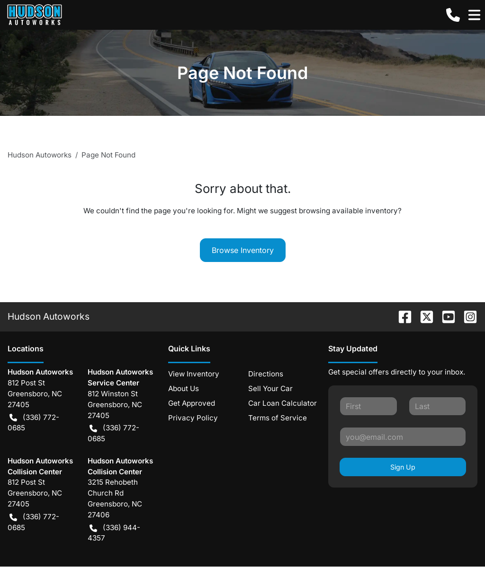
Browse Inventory (243, 250)
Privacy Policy (193, 417)
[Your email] (403, 436)
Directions (265, 373)
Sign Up (402, 467)
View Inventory (193, 373)
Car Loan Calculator (282, 403)
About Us (183, 388)
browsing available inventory (348, 210)
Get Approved (191, 403)
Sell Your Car (270, 388)
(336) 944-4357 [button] (114, 533)
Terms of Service (277, 417)
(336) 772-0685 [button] (33, 422)
